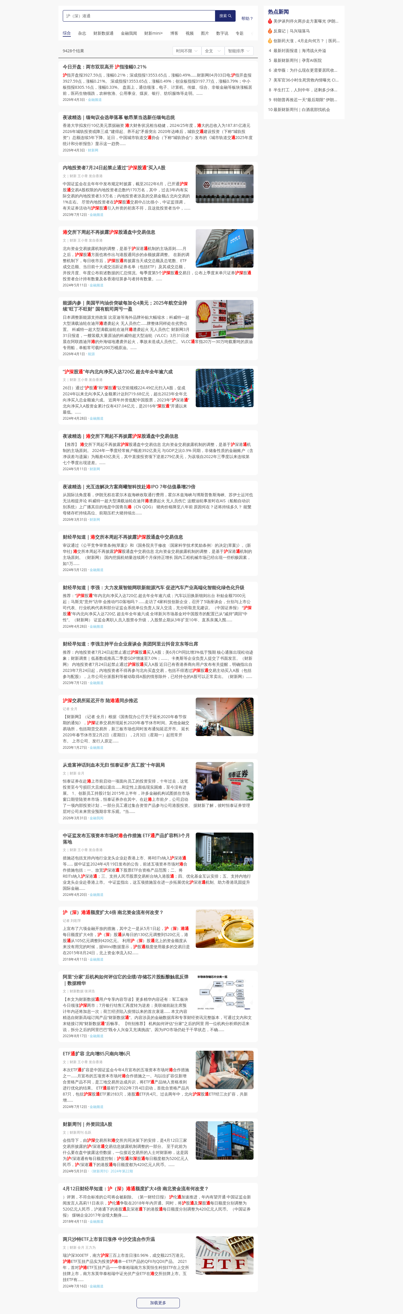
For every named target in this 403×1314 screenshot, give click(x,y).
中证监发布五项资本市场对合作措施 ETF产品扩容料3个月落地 (126, 839)
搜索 (225, 16)
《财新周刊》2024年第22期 (111, 1171)
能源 (91, 353)
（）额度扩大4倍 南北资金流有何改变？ (113, 912)
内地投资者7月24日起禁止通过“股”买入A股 (114, 168)
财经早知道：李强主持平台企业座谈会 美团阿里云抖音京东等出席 (130, 644)
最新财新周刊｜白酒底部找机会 (301, 109)
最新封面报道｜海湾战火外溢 (299, 50)
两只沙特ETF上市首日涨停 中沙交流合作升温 (109, 1239)
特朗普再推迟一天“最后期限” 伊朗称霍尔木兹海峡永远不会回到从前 (334, 99)
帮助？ (247, 18)
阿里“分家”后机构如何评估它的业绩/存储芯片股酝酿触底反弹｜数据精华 (125, 980)
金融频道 (95, 99)
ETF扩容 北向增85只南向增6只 (96, 1054)
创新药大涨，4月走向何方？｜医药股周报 (311, 40)
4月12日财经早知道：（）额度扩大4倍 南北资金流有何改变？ (136, 1189)
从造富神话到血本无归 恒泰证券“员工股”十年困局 (114, 765)
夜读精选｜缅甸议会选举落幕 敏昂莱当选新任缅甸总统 (119, 117)
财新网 (93, 150)
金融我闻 (96, 818)
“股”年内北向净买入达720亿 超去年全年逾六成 (118, 372)
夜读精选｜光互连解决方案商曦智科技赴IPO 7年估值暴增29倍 (129, 487)
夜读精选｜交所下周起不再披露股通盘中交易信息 (120, 436)
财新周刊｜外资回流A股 (87, 1124)
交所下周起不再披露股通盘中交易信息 (109, 232)
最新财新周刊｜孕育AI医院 (297, 60)
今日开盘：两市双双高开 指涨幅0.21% (105, 67)
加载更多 (158, 1302)
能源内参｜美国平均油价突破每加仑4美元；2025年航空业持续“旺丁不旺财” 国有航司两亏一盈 (125, 306)
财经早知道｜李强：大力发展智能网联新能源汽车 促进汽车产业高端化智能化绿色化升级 (153, 588)
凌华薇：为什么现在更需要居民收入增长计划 (313, 70)
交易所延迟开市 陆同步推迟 (100, 701)
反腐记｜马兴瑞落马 (291, 31)
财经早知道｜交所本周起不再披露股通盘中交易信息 (123, 537)
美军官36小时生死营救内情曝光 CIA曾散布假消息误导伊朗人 (327, 80)
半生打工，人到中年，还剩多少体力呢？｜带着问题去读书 (326, 89)
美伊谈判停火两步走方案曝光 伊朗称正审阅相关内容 (320, 21)
